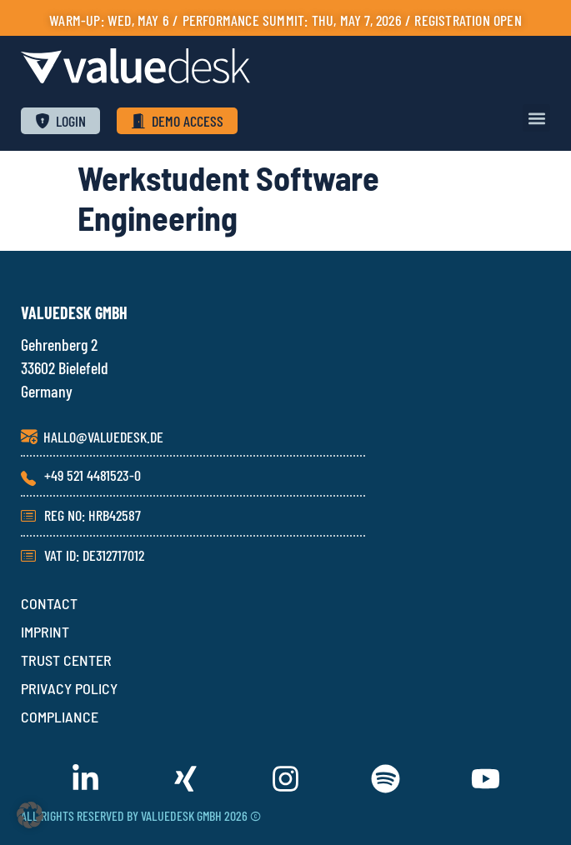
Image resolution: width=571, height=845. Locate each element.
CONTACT (49, 603)
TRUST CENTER (66, 660)
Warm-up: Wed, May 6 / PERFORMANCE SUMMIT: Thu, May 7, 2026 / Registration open (285, 20)
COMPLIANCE (59, 717)
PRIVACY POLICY (69, 688)
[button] (536, 118)
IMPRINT (45, 631)
